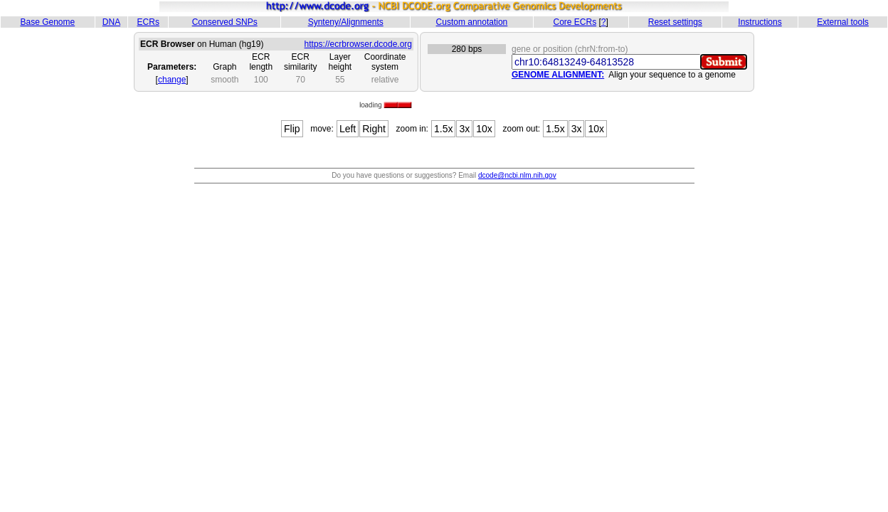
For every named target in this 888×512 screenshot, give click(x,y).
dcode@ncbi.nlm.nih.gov (517, 175)
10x (484, 128)
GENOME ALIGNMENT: (558, 75)
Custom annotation (472, 22)
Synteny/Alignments (346, 22)
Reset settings (675, 22)
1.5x (443, 128)
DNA (111, 22)
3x (464, 128)
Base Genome (47, 22)
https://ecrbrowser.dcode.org (358, 44)
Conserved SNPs (225, 22)
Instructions (759, 22)
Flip (292, 128)
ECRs (148, 22)
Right (374, 128)
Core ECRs (574, 22)
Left (347, 128)
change (172, 80)
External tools (843, 22)
